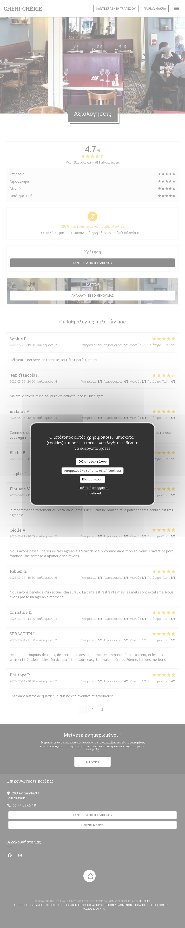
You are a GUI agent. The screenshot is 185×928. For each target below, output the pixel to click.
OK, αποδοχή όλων (92, 461)
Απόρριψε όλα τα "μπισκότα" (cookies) (92, 470)
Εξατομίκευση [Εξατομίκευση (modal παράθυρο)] (92, 479)
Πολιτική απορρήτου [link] (94, 487)
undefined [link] (93, 493)
